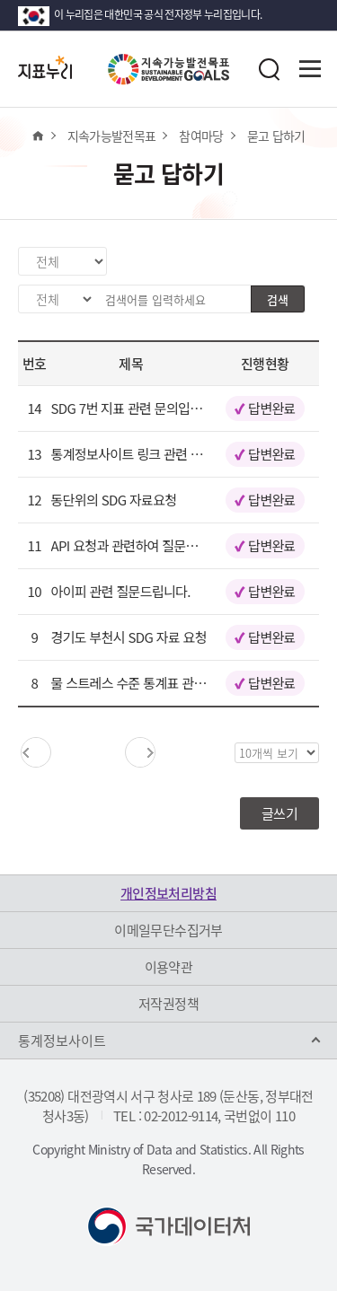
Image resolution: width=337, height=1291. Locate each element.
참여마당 (201, 136)
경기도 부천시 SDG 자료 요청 (129, 637)
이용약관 (168, 967)
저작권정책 (168, 1004)
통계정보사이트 (62, 1040)
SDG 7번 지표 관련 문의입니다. (134, 408)
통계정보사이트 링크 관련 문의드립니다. (158, 453)
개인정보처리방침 (168, 893)
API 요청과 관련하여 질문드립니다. (143, 545)
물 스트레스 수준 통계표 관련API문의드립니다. (175, 682)
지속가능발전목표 (111, 136)
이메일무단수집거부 (168, 930)
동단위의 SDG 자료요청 (114, 499)
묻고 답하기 (276, 136)
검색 (277, 299)
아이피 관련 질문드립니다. (121, 591)
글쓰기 (279, 813)
